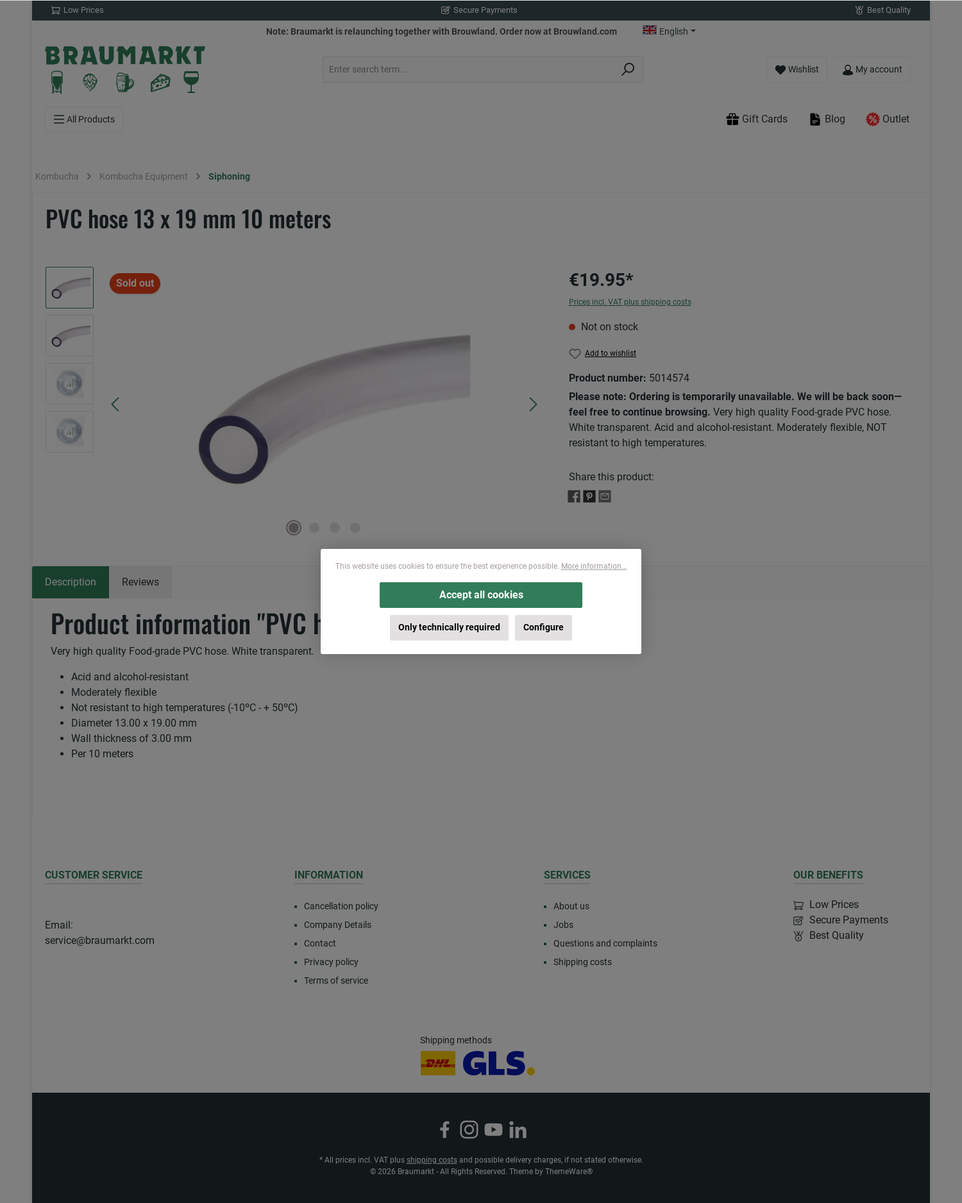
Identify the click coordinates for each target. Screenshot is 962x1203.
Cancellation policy (341, 906)
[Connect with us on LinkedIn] (518, 1129)
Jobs (563, 925)
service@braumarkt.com (100, 940)
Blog (826, 119)
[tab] (70, 582)
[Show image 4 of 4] (355, 528)
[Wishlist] (796, 69)
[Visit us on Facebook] (445, 1129)
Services (567, 875)
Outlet (887, 119)
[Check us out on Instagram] (469, 1129)
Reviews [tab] (140, 582)
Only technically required (449, 627)
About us (571, 906)
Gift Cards (756, 119)
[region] (294, 405)
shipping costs (432, 1160)
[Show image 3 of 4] (335, 528)
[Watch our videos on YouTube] (493, 1129)
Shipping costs (582, 962)
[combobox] (468, 69)
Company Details (337, 925)
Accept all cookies (481, 595)
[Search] (628, 69)
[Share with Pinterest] (589, 495)
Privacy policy (331, 962)
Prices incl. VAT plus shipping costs (630, 302)
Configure (543, 627)
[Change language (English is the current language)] (669, 31)
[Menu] (84, 119)
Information (328, 875)
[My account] (872, 69)
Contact (320, 943)
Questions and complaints (605, 943)
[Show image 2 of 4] (314, 528)
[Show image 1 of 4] (294, 528)
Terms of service (336, 980)
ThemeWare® (569, 1171)
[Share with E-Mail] (604, 495)
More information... (594, 566)
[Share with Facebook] (574, 495)
